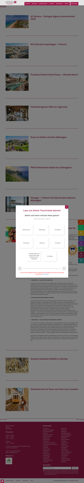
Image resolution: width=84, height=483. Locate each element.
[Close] (66, 207)
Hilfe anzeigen (45, 273)
